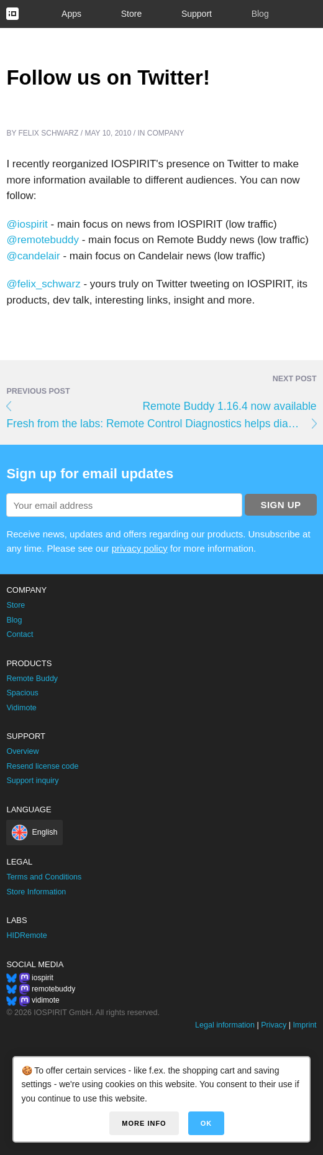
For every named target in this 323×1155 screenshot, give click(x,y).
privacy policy (140, 548)
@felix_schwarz (43, 284)
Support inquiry (32, 780)
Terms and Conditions (43, 877)
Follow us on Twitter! (108, 77)
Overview (22, 751)
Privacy (273, 1025)
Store (131, 14)
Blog (260, 14)
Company (165, 133)
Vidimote (21, 707)
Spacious (22, 693)
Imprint (304, 1025)
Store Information (36, 892)
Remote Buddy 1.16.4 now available (229, 406)
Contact (19, 634)
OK (206, 1123)
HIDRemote (26, 935)
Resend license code (42, 766)
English (44, 832)
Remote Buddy (32, 678)
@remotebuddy (42, 240)
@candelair (33, 256)
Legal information (225, 1025)
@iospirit (26, 224)
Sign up (280, 504)
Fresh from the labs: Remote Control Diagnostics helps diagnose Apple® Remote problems (161, 423)
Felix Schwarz (49, 133)
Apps (71, 14)
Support (196, 14)
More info (144, 1123)
